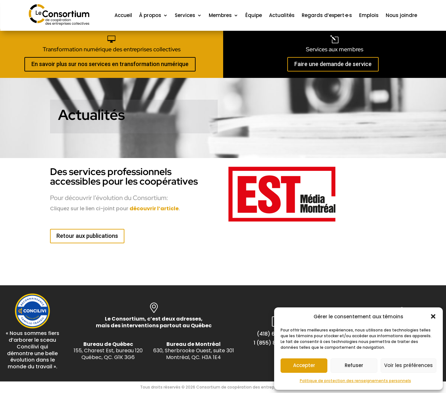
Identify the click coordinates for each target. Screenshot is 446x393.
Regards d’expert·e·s (327, 15)
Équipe (253, 15)
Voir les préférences (408, 365)
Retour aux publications (87, 235)
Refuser (354, 365)
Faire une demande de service (333, 64)
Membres (220, 15)
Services (185, 15)
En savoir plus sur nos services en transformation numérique (110, 64)
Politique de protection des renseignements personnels (355, 380)
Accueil (123, 15)
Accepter (304, 365)
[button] (433, 316)
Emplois (369, 15)
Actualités (282, 15)
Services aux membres (334, 49)
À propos (150, 15)
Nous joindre (401, 15)
